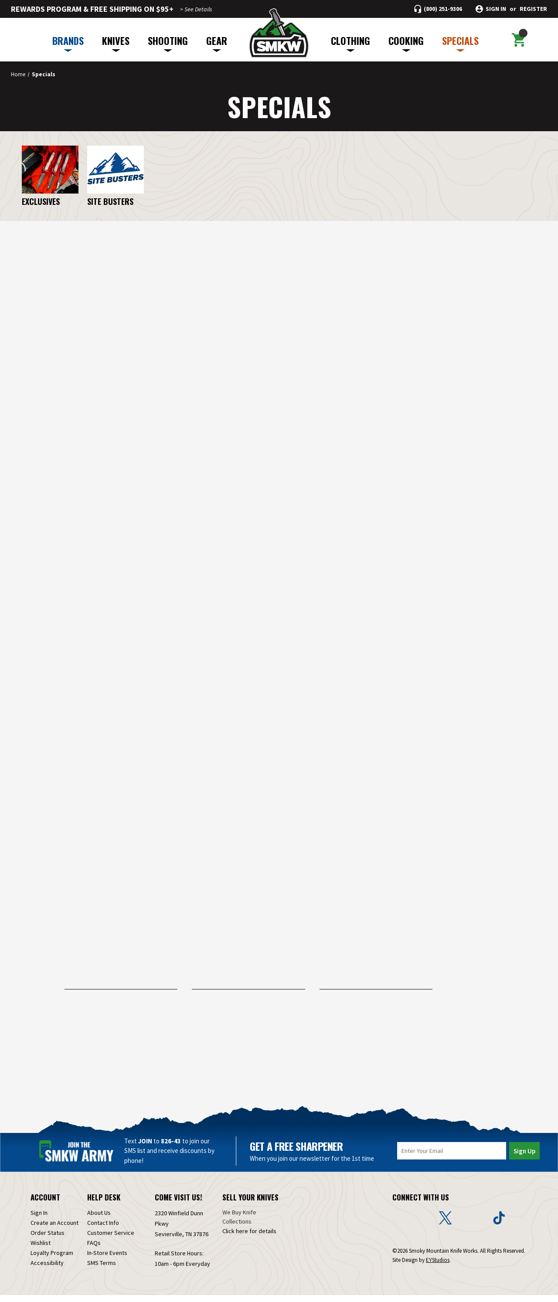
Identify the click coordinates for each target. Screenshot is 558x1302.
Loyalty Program (52, 1260)
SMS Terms (101, 1270)
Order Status (48, 1240)
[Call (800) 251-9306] (438, 9)
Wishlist (41, 1250)
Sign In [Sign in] (39, 1220)
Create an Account (54, 1230)
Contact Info (103, 1230)
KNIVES (115, 43)
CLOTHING (350, 43)
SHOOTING (168, 43)
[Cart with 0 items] (518, 40)
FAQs (94, 1250)
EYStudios (437, 1267)
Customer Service (110, 1240)
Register (533, 9)
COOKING (406, 43)
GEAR (216, 43)
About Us (99, 1220)
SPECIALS (460, 43)
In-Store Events (107, 1260)
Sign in (496, 9)
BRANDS (68, 43)
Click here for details (249, 1238)
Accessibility (47, 1270)
